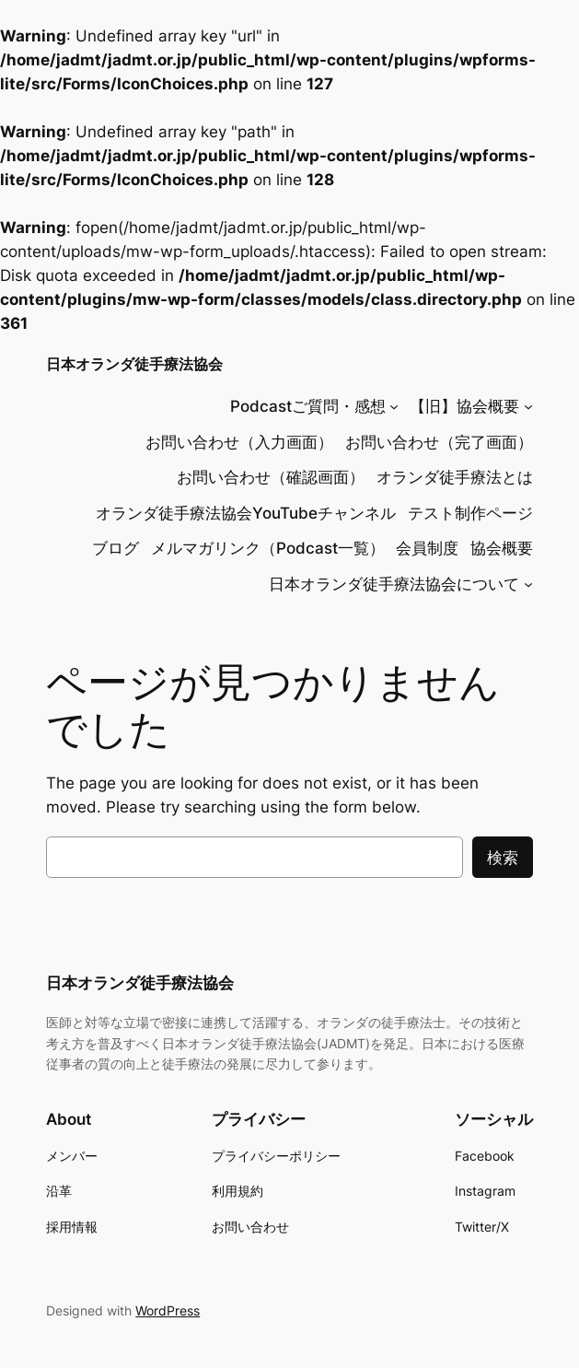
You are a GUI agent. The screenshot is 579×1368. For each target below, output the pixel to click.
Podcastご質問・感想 (308, 406)
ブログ (115, 548)
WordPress (167, 1310)
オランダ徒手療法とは (454, 477)
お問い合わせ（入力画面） (239, 442)
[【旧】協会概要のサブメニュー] (528, 406)
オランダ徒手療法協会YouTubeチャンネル (246, 513)
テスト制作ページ (470, 513)
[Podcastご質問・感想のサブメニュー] (394, 406)
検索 (502, 857)
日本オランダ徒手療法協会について (394, 584)
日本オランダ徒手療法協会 (134, 364)
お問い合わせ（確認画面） (271, 477)
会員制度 (427, 548)
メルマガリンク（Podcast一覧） (268, 548)
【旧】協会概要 (464, 406)
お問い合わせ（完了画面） (439, 442)
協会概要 (501, 548)
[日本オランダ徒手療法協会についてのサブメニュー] (528, 584)
